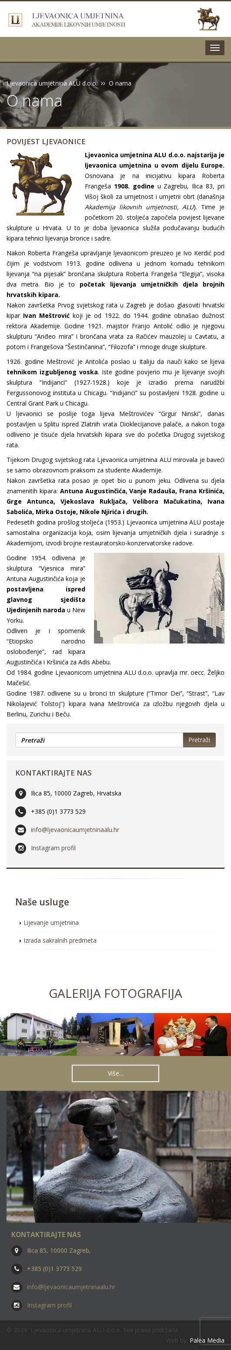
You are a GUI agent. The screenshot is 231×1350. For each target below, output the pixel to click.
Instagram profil (53, 848)
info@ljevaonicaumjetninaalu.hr (75, 829)
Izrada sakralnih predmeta (60, 940)
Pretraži (199, 740)
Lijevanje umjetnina (51, 922)
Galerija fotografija (115, 993)
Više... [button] (115, 1073)
